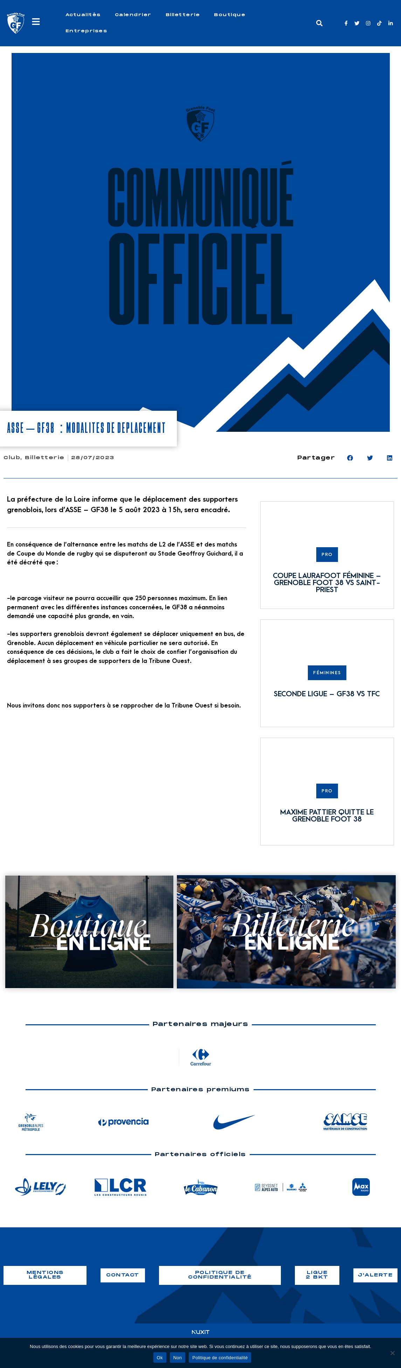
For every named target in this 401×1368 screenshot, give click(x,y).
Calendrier (133, 15)
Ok (160, 1357)
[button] (319, 23)
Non (177, 1357)
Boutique (230, 15)
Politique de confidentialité (220, 1357)
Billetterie (183, 15)
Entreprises (86, 31)
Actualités (83, 15)
